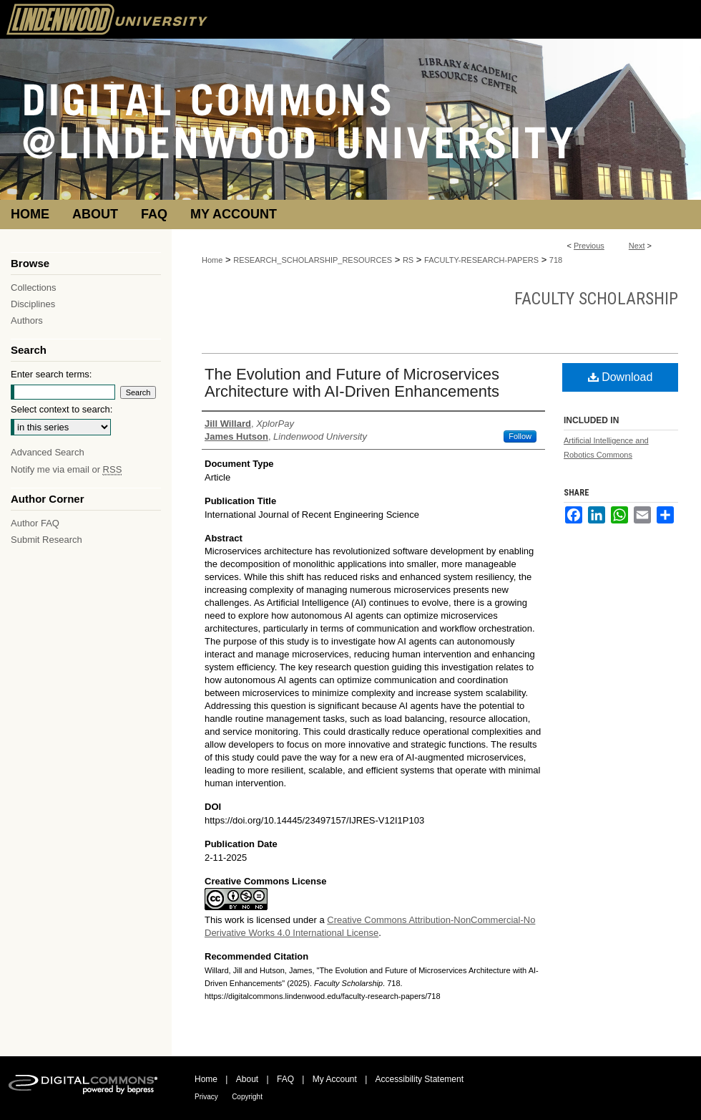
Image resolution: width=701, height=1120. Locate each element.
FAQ (285, 1079)
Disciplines (33, 304)
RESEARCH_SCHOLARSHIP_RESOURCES (312, 260)
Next (637, 245)
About (247, 1079)
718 (555, 260)
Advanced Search (47, 452)
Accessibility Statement (420, 1079)
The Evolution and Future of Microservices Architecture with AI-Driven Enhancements (352, 382)
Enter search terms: (51, 374)
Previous (589, 245)
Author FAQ (35, 523)
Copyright (247, 1097)
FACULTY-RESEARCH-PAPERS (481, 260)
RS (408, 260)
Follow (520, 436)
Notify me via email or (66, 469)
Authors (27, 320)
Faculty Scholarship (596, 299)
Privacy (206, 1097)
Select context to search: (61, 409)
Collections (34, 287)
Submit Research (46, 539)
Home (212, 260)
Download (620, 377)
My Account (335, 1079)
